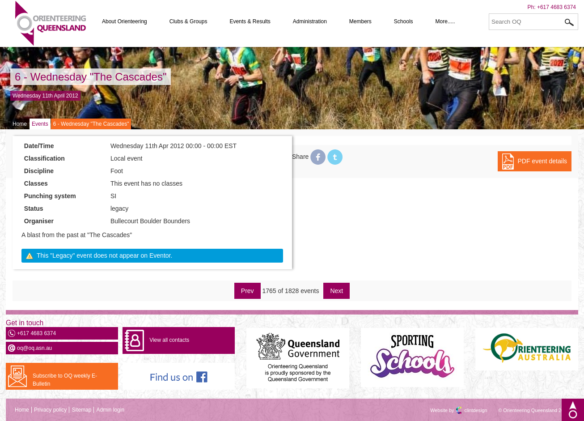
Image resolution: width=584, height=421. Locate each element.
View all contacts (169, 340)
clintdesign (467, 410)
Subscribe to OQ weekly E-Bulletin (65, 380)
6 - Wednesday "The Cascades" (90, 77)
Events (40, 124)
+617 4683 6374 (556, 7)
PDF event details (542, 161)
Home (20, 124)
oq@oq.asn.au (34, 348)
